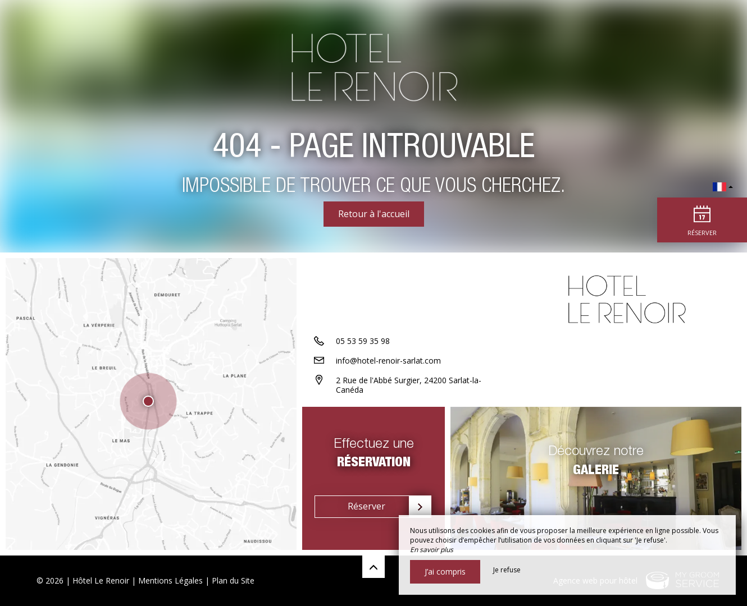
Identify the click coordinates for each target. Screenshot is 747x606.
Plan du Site (233, 580)
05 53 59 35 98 (363, 341)
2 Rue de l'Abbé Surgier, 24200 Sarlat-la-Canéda (408, 385)
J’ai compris (445, 571)
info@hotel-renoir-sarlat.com (388, 360)
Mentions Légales (170, 580)
